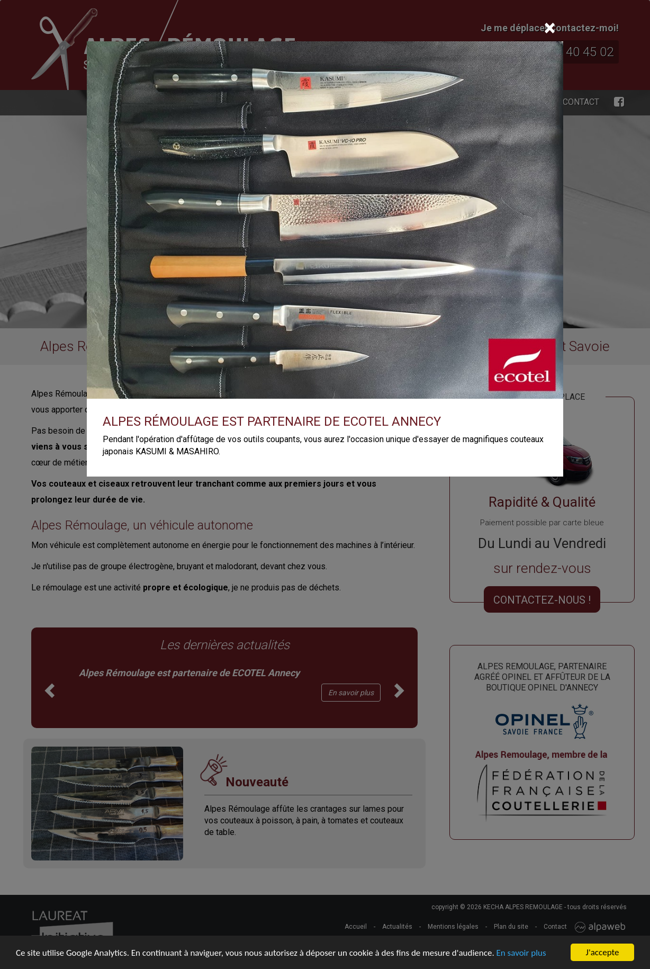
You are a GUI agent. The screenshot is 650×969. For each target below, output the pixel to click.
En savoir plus (521, 953)
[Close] (549, 28)
